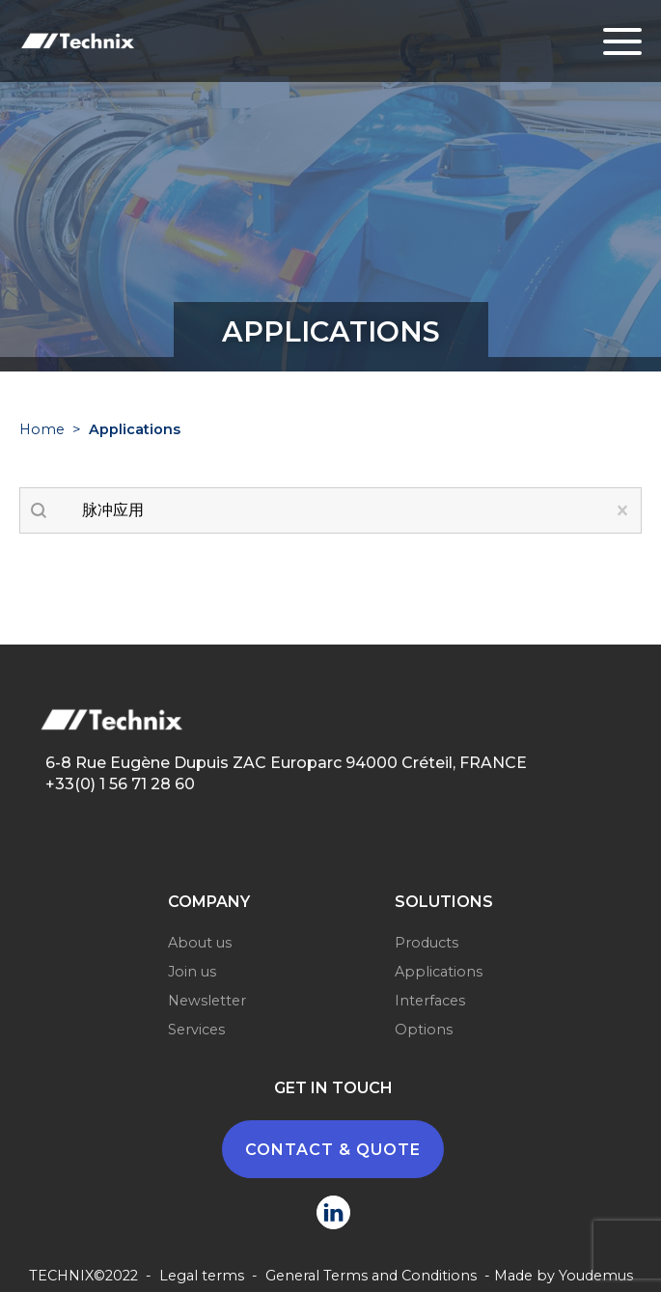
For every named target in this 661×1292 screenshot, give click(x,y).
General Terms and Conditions (371, 1275)
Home (42, 429)
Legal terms (201, 1275)
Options (424, 1029)
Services (196, 1029)
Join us (192, 971)
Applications (438, 971)
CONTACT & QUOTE (333, 1150)
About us (200, 942)
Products (426, 942)
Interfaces (430, 1000)
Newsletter (207, 1000)
